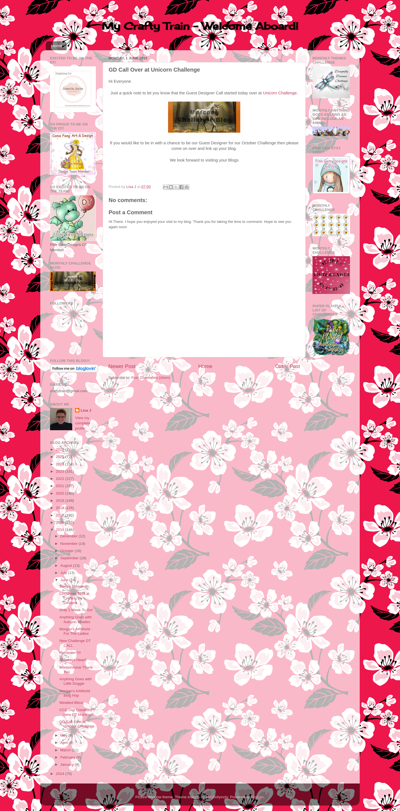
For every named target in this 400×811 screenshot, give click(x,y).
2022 (60, 479)
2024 (60, 464)
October (67, 551)
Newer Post (122, 366)
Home (56, 45)
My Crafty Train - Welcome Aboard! (200, 26)
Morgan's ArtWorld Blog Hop (74, 693)
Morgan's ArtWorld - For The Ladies (75, 631)
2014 (60, 774)
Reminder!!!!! (70, 653)
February (68, 757)
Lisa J (86, 410)
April (64, 743)
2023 (60, 471)
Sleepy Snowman (74, 586)
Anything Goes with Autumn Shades (75, 619)
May (64, 735)
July (64, 573)
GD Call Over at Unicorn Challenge (76, 724)
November (69, 543)
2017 (60, 515)
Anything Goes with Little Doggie (75, 681)
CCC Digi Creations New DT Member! (76, 712)
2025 (60, 457)
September (70, 558)
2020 (60, 493)
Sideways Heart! (73, 660)
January (67, 764)
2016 (60, 522)
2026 (60, 449)
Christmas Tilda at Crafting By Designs (74, 598)
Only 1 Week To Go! (76, 610)
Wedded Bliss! (71, 703)
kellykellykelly (217, 797)
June (64, 580)
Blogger (257, 797)
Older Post (287, 366)
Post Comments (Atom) (150, 378)
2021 (60, 486)
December (69, 536)
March (66, 750)
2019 (60, 500)
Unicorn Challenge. (280, 93)
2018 (60, 508)
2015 (60, 530)
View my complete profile (82, 423)
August (66, 565)
